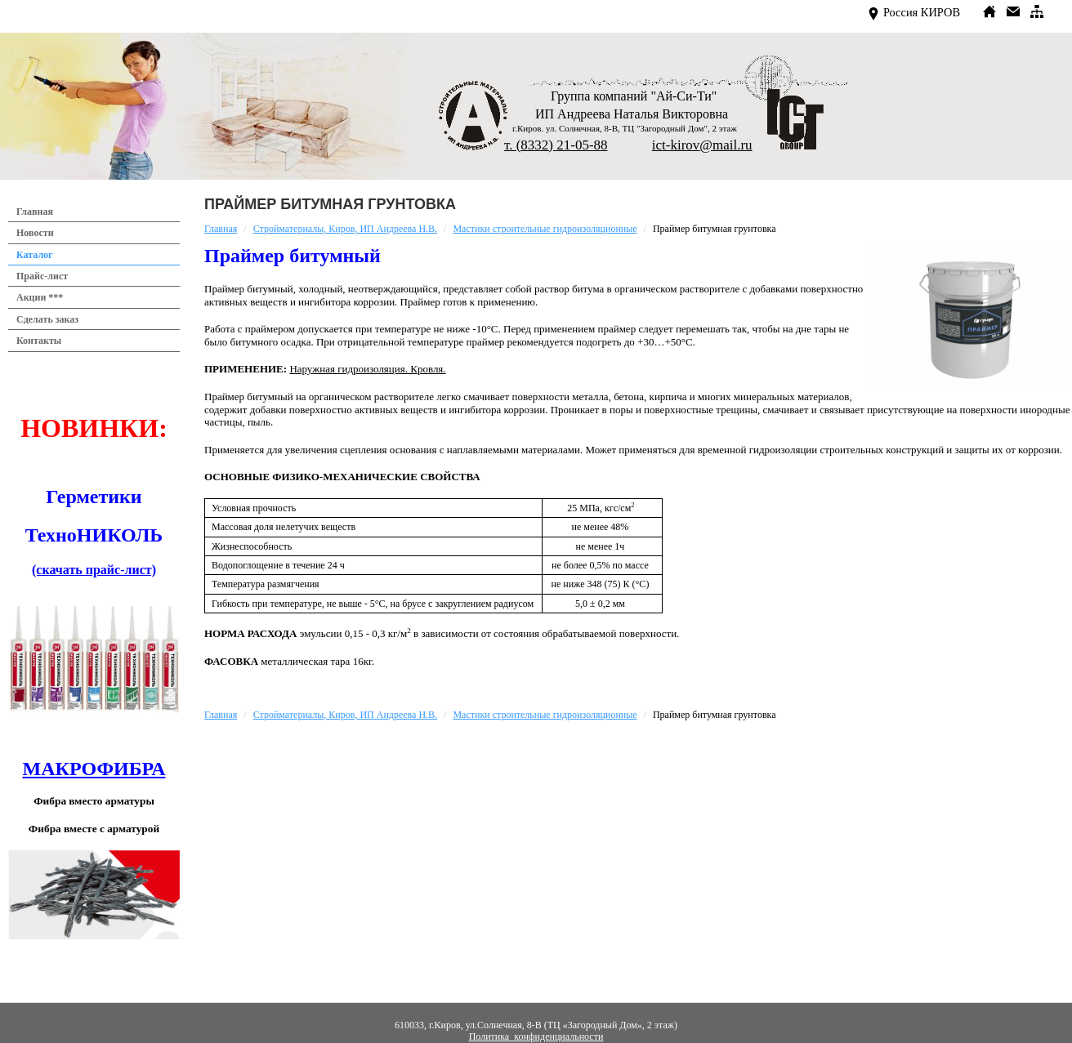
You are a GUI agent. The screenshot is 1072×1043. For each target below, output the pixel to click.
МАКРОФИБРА (94, 768)
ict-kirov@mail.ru (702, 145)
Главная (220, 228)
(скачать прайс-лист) (94, 570)
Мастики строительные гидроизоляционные (544, 228)
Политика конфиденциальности (536, 1036)
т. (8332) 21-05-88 (556, 145)
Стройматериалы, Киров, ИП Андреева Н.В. (345, 228)
